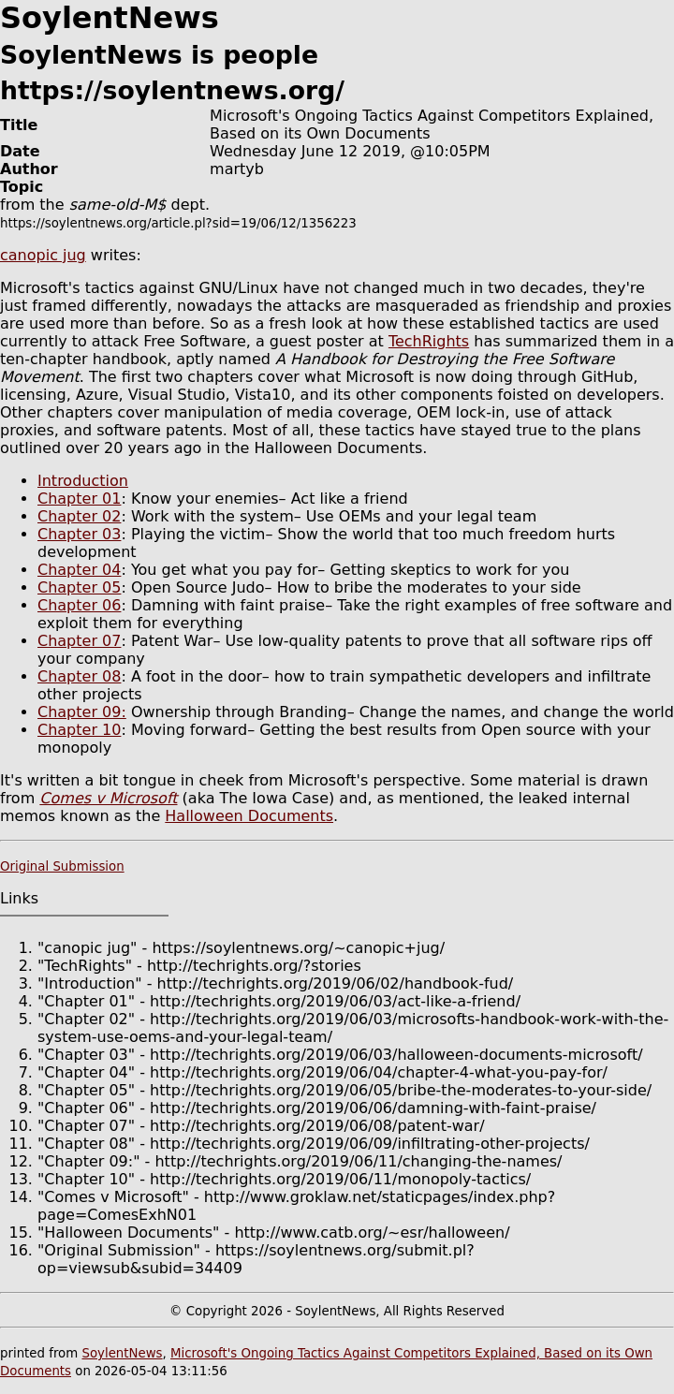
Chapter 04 (79, 570)
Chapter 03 (79, 534)
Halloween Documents (249, 816)
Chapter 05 (79, 587)
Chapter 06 (79, 605)
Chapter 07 (79, 641)
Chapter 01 (79, 498)
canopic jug (43, 255)
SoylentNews (121, 1353)
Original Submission (62, 866)
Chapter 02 (79, 516)
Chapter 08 (79, 676)
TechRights (428, 341)
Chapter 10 (79, 730)
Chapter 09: (81, 712)
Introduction (82, 481)
